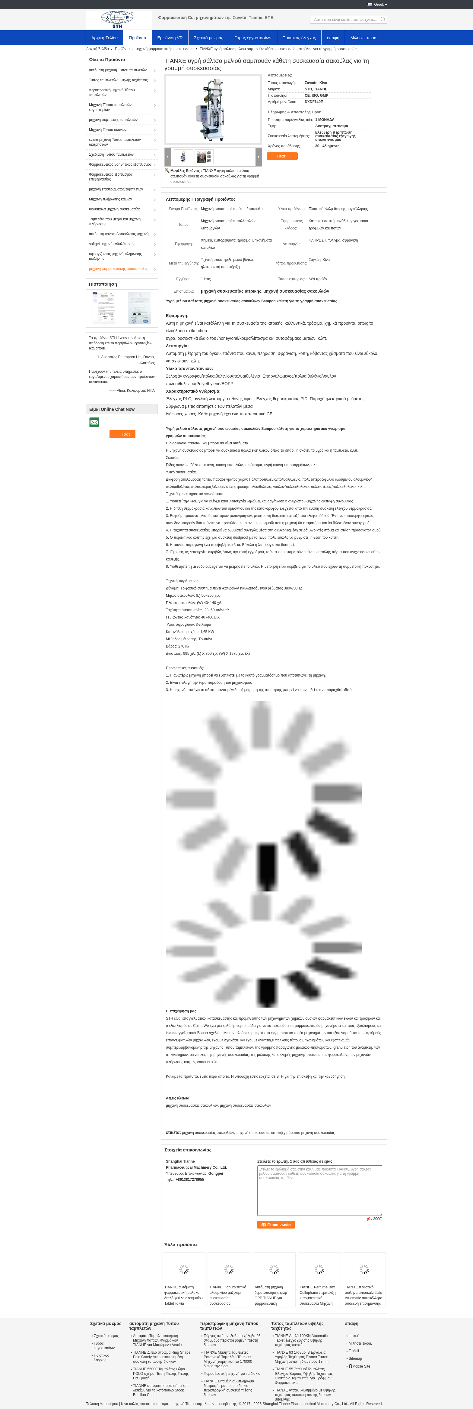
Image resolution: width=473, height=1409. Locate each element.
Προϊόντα (137, 37)
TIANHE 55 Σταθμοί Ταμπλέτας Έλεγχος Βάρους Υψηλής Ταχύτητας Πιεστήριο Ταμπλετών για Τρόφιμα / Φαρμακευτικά (304, 1376)
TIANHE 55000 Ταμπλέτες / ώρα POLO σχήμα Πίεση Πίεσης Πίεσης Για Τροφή (161, 1373)
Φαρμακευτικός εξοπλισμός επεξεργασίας (111, 176)
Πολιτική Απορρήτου (102, 1404)
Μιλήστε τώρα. (364, 37)
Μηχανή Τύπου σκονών (107, 130)
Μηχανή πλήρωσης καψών (110, 199)
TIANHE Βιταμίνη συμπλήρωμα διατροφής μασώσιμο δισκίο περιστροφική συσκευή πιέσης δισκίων (229, 1388)
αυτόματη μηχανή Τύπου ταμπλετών (118, 70)
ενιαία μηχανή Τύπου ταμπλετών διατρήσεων (115, 142)
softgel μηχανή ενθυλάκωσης (112, 244)
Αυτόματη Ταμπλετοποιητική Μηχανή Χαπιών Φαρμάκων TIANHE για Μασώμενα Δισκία (157, 1340)
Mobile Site (359, 1366)
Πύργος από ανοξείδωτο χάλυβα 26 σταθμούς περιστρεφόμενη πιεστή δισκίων (232, 1340)
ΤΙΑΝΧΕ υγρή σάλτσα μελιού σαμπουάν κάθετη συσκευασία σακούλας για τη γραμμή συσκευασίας (214, 176)
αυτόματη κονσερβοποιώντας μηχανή (119, 234)
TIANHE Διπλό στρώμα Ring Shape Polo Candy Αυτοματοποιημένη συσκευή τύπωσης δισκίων (161, 1357)
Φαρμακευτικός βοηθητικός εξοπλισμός (120, 164)
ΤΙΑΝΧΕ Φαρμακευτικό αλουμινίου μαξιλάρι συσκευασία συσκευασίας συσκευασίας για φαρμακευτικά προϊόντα (228, 1300)
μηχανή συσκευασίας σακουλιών (208, 1133)
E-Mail (354, 1351)
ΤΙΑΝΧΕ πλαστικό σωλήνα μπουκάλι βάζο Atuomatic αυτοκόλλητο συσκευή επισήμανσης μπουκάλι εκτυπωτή (363, 1298)
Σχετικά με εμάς (208, 37)
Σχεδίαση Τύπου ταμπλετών (111, 154)
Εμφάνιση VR (170, 37)
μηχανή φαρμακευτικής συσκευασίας (165, 49)
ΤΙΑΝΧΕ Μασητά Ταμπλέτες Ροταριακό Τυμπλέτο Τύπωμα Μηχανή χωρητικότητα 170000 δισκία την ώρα (228, 1359)
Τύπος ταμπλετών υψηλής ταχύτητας (118, 80)
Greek (379, 4)
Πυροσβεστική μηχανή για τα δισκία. (232, 1374)
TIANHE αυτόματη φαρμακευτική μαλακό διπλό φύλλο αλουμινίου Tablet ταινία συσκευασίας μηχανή (183, 1298)
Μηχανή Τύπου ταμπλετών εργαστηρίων (110, 107)
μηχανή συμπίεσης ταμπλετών (113, 120)
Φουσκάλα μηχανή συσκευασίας (115, 209)
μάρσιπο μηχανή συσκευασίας (311, 1133)
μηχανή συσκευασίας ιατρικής (260, 1133)
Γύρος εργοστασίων (252, 37)
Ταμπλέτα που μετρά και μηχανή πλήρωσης (115, 221)
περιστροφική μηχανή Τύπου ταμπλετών (112, 92)
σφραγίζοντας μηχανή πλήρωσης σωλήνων (115, 256)
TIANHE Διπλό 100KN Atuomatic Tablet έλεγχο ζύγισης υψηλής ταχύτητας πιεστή (301, 1340)
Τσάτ (285, 156)
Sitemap (355, 1358)
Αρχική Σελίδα (104, 37)
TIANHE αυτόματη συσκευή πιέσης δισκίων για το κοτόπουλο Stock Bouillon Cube (161, 1390)
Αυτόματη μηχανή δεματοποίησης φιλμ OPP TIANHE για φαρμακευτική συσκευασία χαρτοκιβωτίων (271, 1300)
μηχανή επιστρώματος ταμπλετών (116, 189)
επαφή (333, 37)
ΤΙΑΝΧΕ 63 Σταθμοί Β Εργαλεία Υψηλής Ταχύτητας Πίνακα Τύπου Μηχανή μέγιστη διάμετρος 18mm (302, 1357)
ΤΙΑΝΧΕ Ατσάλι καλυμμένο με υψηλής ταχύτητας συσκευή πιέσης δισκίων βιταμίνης (305, 1394)
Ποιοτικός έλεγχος (299, 37)
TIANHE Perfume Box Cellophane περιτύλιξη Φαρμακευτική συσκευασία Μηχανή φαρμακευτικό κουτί (318, 1298)
